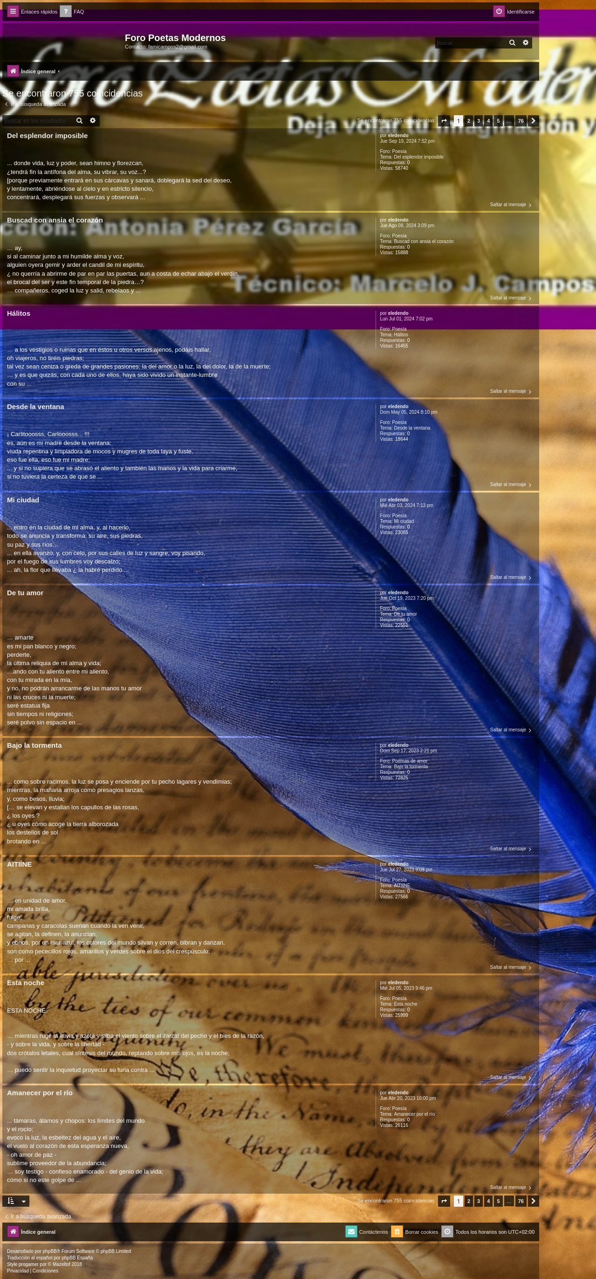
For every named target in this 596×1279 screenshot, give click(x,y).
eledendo (398, 135)
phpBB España (77, 1257)
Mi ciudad (404, 521)
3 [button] (478, 121)
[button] (444, 120)
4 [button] (488, 121)
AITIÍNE (402, 885)
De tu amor (405, 614)
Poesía (399, 151)
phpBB (50, 1251)
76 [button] (521, 121)
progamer (29, 1264)
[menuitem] (72, 12)
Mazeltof (61, 1264)
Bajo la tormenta (411, 766)
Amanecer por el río (414, 1114)
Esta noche (405, 1004)
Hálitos (401, 334)
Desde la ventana (412, 428)
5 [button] (498, 121)
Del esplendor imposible (419, 157)
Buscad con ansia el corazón (423, 241)
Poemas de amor (410, 761)
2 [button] (468, 121)
